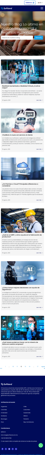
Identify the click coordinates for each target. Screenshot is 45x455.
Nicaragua (4, 419)
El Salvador (4, 413)
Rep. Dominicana (28, 422)
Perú (2, 422)
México (25, 416)
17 (37, 366)
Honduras (4, 416)
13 (25, 366)
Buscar (38, 37)
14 (29, 366)
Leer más (39, 100)
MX (40, 3)
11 (17, 366)
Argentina (4, 406)
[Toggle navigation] (42, 8)
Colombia (4, 410)
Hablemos (30, 3)
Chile (24, 406)
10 (13, 366)
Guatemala (26, 413)
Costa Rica (26, 410)
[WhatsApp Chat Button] (40, 445)
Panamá (26, 419)
